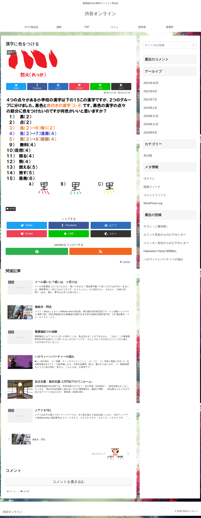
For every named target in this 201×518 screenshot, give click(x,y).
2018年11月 (151, 124)
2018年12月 (151, 116)
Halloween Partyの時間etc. (160, 251)
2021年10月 (151, 83)
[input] (170, 45)
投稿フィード (152, 186)
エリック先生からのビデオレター (165, 234)
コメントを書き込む (69, 484)
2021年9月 (150, 91)
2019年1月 (150, 107)
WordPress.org (153, 203)
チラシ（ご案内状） (156, 226)
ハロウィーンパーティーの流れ (163, 259)
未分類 (11, 209)
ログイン (149, 178)
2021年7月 (150, 99)
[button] (193, 45)
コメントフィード (155, 195)
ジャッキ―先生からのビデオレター (166, 243)
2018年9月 (150, 132)
